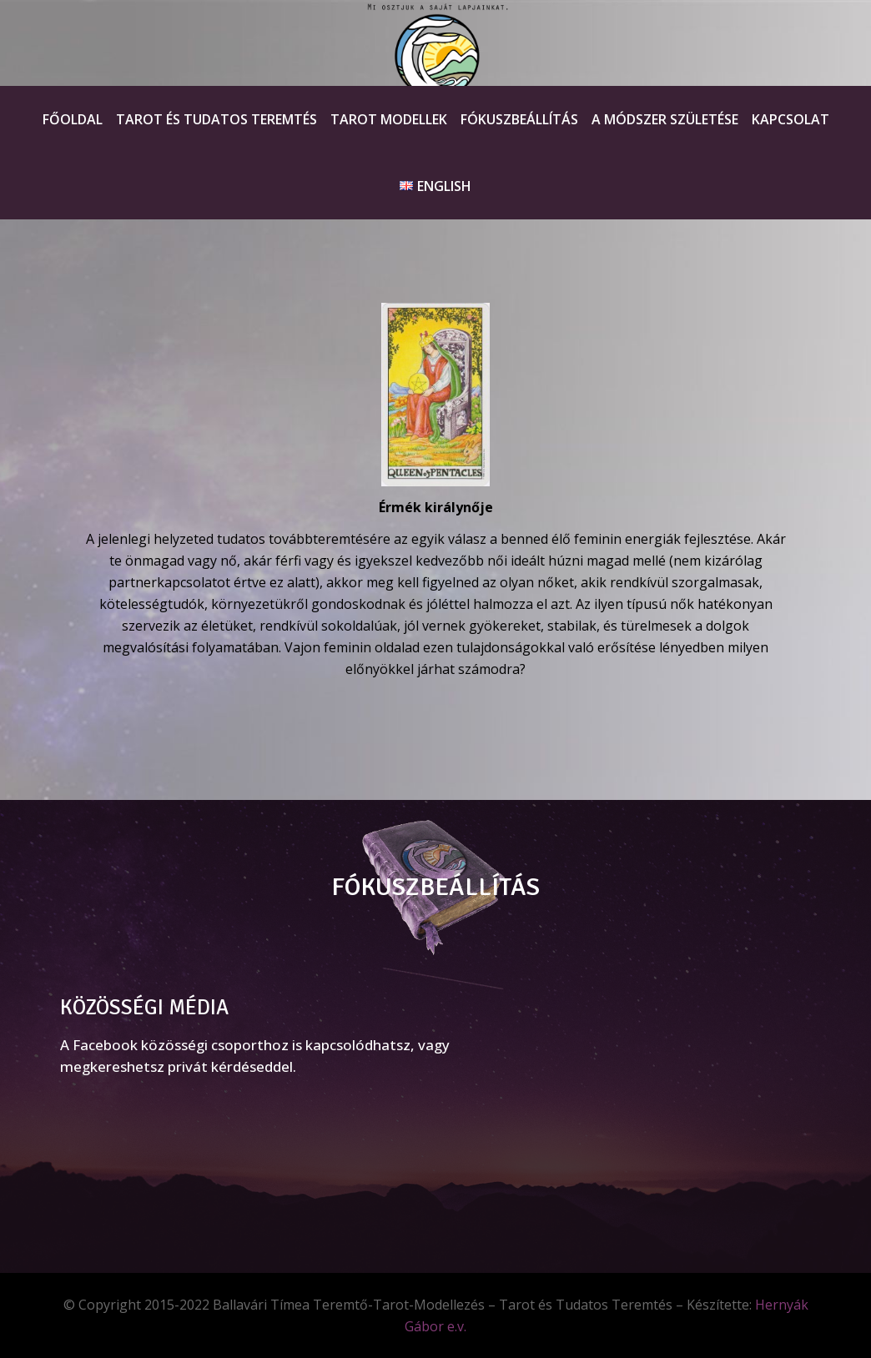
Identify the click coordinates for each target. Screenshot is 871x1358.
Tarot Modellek (388, 119)
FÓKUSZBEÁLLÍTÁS (435, 887)
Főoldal (73, 119)
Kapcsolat (790, 119)
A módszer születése (665, 119)
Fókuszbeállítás (519, 119)
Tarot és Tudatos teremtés (216, 119)
